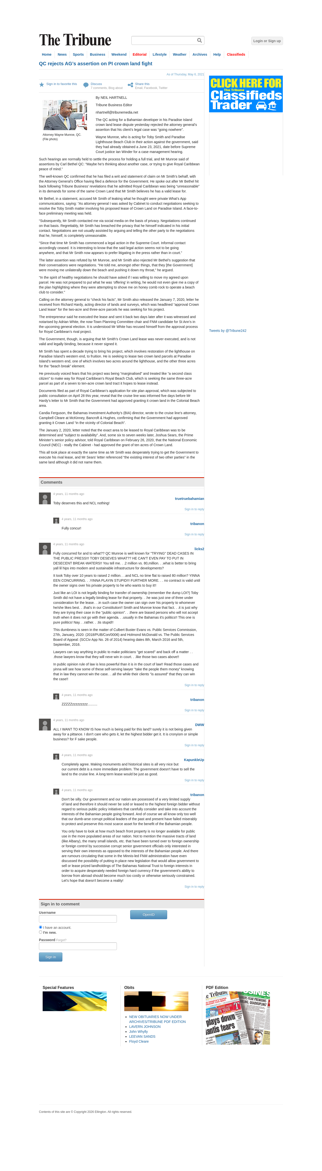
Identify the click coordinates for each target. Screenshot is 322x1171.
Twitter (163, 88)
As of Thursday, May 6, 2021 (185, 74)
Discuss (96, 84)
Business (97, 54)
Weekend (118, 54)
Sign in (50, 957)
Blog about (115, 88)
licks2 (199, 549)
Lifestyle (160, 54)
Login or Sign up (267, 41)
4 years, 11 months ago (68, 494)
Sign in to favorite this (61, 84)
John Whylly (138, 1032)
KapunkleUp (194, 760)
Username (47, 913)
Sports (78, 54)
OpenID (149, 914)
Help (217, 54)
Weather (179, 54)
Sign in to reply (194, 509)
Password (52, 940)
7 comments (99, 88)
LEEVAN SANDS (142, 1036)
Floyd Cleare (139, 1041)
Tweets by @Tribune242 (227, 331)
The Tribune (76, 40)
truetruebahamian (189, 499)
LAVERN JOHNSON (145, 1027)
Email (139, 88)
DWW (199, 725)
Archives (200, 54)
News (62, 54)
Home (47, 54)
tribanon (197, 524)
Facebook (150, 88)
